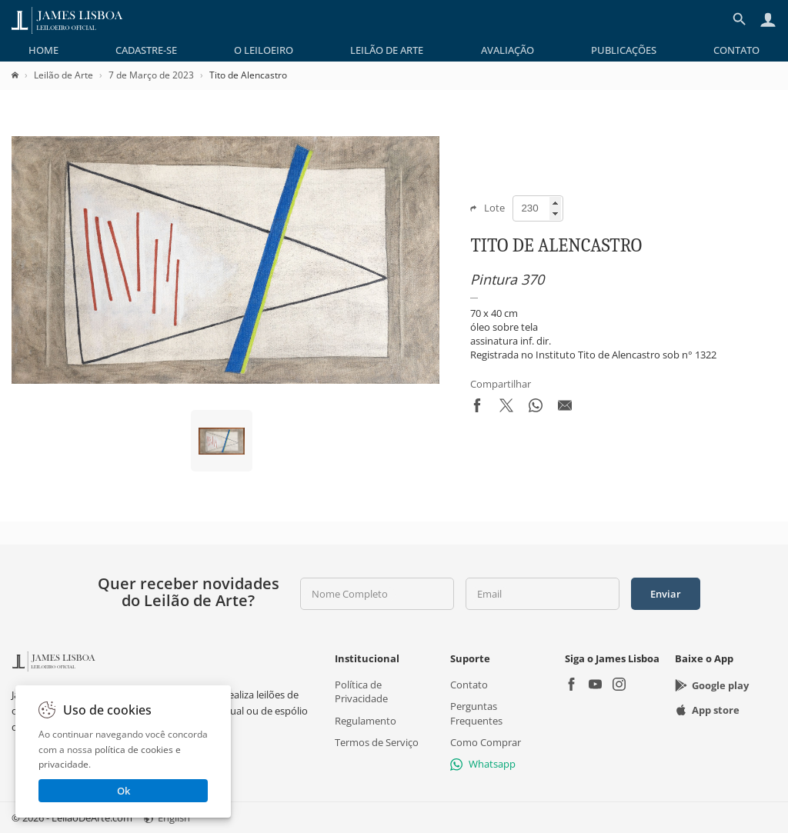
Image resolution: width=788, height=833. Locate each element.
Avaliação (507, 50)
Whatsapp (483, 764)
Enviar (665, 594)
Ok (123, 791)
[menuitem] (43, 50)
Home (43, 50)
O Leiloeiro (263, 50)
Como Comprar (485, 741)
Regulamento (365, 720)
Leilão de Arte (386, 50)
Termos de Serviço (377, 741)
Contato (736, 50)
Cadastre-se (146, 50)
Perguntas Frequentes (476, 713)
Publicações (623, 50)
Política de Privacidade (361, 691)
